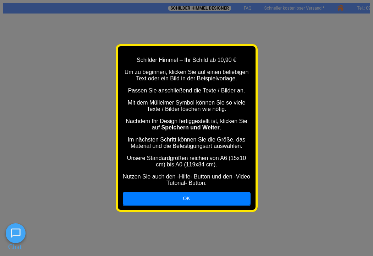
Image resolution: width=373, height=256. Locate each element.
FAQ (248, 8)
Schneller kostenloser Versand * (294, 8)
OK (186, 198)
